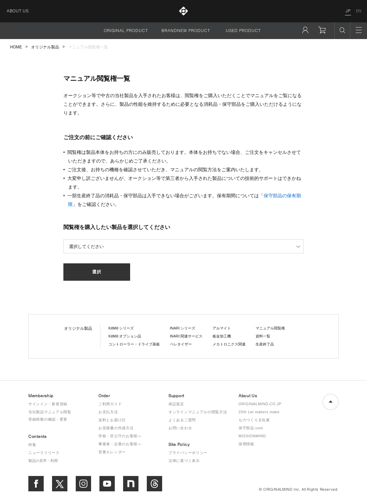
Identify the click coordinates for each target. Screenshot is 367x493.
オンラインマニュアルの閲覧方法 (197, 412)
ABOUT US (18, 10)
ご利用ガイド (110, 404)
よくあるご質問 (182, 420)
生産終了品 (265, 344)
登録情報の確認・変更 (47, 419)
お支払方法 (108, 412)
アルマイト (222, 328)
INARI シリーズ (182, 328)
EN (359, 10)
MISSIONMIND (252, 436)
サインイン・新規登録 (47, 404)
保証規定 (176, 404)
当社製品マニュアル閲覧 (49, 412)
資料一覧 (263, 336)
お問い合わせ (180, 428)
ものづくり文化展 (254, 420)
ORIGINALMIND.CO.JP (260, 404)
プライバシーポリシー (188, 453)
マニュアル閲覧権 (270, 328)
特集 (32, 445)
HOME (16, 47)
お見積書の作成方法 (115, 428)
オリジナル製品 (45, 47)
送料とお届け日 (112, 420)
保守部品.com (251, 428)
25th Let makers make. (260, 412)
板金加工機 (222, 336)
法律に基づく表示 (184, 461)
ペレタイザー (181, 344)
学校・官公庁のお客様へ (119, 436)
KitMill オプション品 (124, 336)
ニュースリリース (44, 453)
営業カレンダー (112, 452)
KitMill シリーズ (121, 328)
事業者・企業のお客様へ (119, 444)
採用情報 (246, 444)
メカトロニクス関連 (229, 344)
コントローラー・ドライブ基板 (134, 344)
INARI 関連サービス (186, 336)
